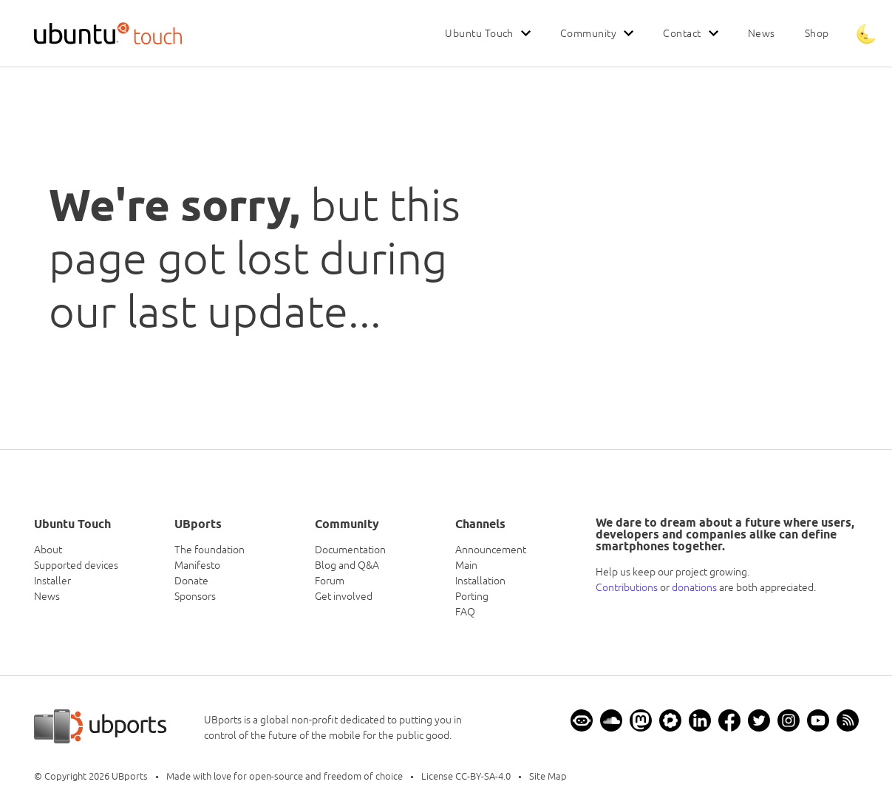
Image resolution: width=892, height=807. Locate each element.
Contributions (627, 587)
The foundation (209, 550)
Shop (817, 33)
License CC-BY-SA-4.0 (466, 776)
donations (694, 587)
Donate (191, 581)
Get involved (343, 596)
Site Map (548, 776)
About (48, 550)
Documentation (350, 550)
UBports (130, 776)
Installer (52, 581)
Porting (471, 596)
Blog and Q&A (347, 565)
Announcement (490, 550)
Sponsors (195, 596)
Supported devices (76, 565)
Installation (480, 581)
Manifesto (197, 565)
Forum (329, 581)
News (761, 33)
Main (466, 565)
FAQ (465, 612)
